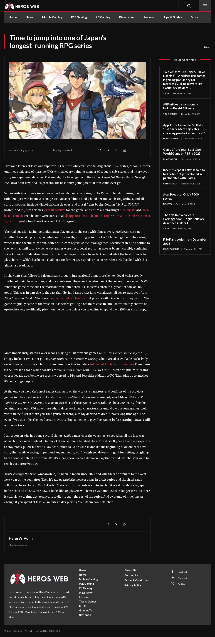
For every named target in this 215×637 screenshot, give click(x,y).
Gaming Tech (171, 188)
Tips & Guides (171, 114)
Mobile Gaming (172, 143)
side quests (127, 210)
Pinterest (183, 578)
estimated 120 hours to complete (112, 364)
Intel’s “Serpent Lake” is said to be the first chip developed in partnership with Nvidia (184, 178)
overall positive (54, 210)
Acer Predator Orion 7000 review (182, 201)
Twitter (182, 585)
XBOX (166, 93)
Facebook (183, 572)
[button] (189, 5)
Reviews (168, 209)
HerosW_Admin (21, 538)
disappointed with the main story (87, 216)
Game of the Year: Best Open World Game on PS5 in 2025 (184, 156)
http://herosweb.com (19, 545)
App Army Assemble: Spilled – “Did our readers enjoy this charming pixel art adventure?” (184, 131)
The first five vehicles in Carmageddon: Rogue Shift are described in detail (182, 224)
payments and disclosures (67, 298)
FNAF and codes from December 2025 (179, 246)
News (207, 47)
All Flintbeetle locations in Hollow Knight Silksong (182, 106)
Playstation (170, 163)
